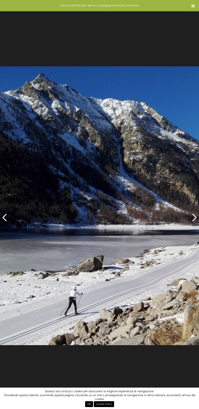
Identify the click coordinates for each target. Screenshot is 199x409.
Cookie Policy (104, 404)
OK (89, 404)
